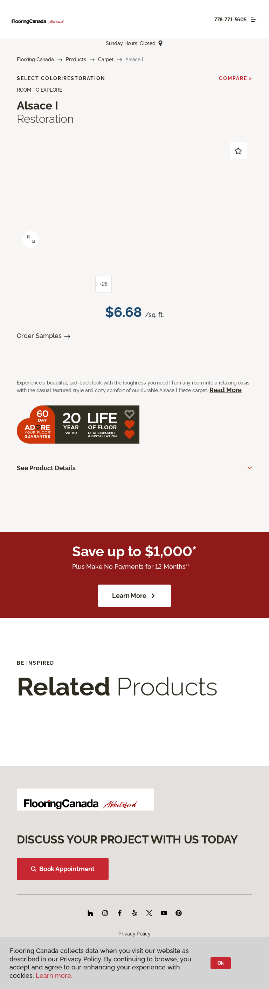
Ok (221, 963)
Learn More (134, 596)
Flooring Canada (35, 59)
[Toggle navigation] (254, 19)
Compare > (235, 78)
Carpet (105, 59)
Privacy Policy (134, 934)
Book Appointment (63, 869)
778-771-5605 (230, 19)
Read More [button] (225, 390)
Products (76, 59)
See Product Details (46, 468)
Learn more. (54, 975)
